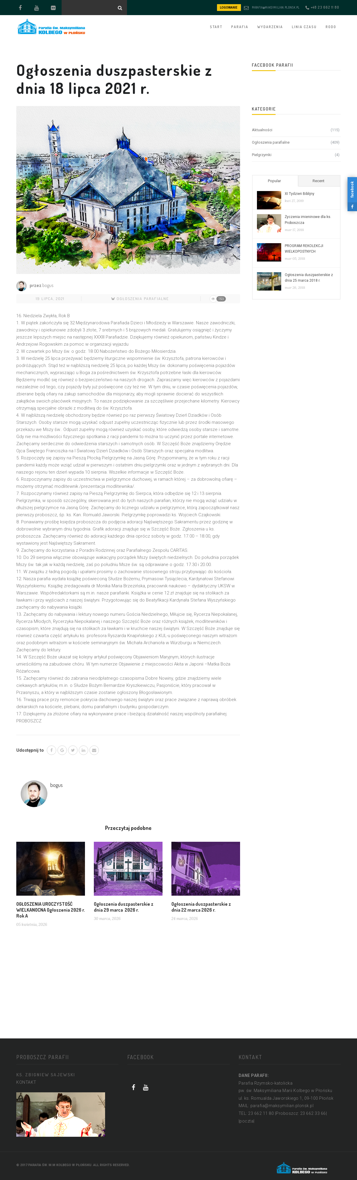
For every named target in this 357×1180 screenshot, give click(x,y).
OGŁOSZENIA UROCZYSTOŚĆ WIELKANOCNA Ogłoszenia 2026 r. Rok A (50, 910)
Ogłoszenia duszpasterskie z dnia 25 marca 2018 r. (309, 278)
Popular (274, 181)
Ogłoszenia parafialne (143, 298)
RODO (331, 27)
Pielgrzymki (261, 155)
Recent (318, 181)
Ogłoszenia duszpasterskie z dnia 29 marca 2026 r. (123, 907)
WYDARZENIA (270, 27)
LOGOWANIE (229, 7)
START (216, 27)
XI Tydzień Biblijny (299, 194)
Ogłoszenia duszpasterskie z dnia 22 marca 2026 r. (201, 907)
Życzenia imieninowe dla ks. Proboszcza (308, 220)
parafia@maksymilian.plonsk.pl (276, 7)
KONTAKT (26, 1082)
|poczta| (247, 1121)
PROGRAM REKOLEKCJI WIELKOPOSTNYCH (304, 249)
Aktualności (262, 130)
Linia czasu (304, 27)
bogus (47, 285)
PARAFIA (239, 27)
